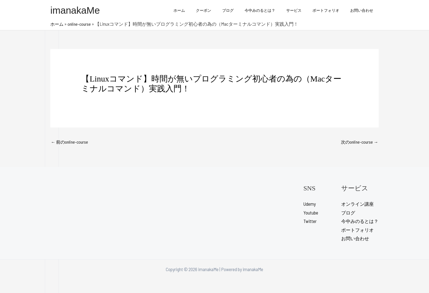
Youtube (310, 213)
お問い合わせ (363, 10)
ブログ (242, 10)
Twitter (310, 221)
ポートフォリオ (330, 10)
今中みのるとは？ (271, 10)
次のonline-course (358, 142)
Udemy (309, 204)
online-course (80, 24)
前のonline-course (71, 142)
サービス (302, 10)
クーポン (221, 10)
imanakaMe (75, 10)
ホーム (200, 10)
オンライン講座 (357, 204)
